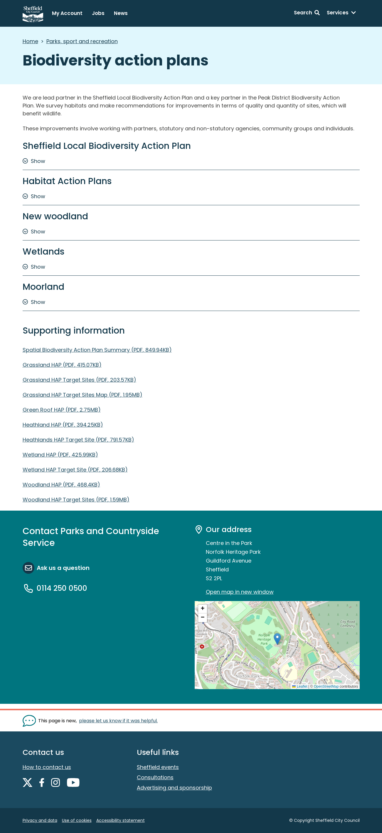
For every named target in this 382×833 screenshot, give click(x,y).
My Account (67, 13)
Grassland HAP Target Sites (79, 379)
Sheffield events (158, 767)
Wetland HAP (60, 454)
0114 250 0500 (62, 588)
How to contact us (47, 767)
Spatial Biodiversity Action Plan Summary (97, 350)
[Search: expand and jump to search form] (306, 13)
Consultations (155, 777)
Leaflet (299, 686)
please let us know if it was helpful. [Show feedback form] (118, 720)
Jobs (98, 13)
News (121, 13)
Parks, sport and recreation (82, 41)
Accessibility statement (120, 820)
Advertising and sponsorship (174, 787)
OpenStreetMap (326, 686)
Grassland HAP (62, 364)
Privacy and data (40, 820)
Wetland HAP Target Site (75, 469)
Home (30, 41)
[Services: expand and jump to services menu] (341, 13)
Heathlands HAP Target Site (78, 439)
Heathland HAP (63, 424)
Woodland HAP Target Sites (76, 499)
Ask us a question (63, 568)
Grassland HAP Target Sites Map (82, 394)
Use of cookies (77, 820)
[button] (277, 639)
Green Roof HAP (62, 409)
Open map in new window (240, 591)
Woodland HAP (61, 484)
